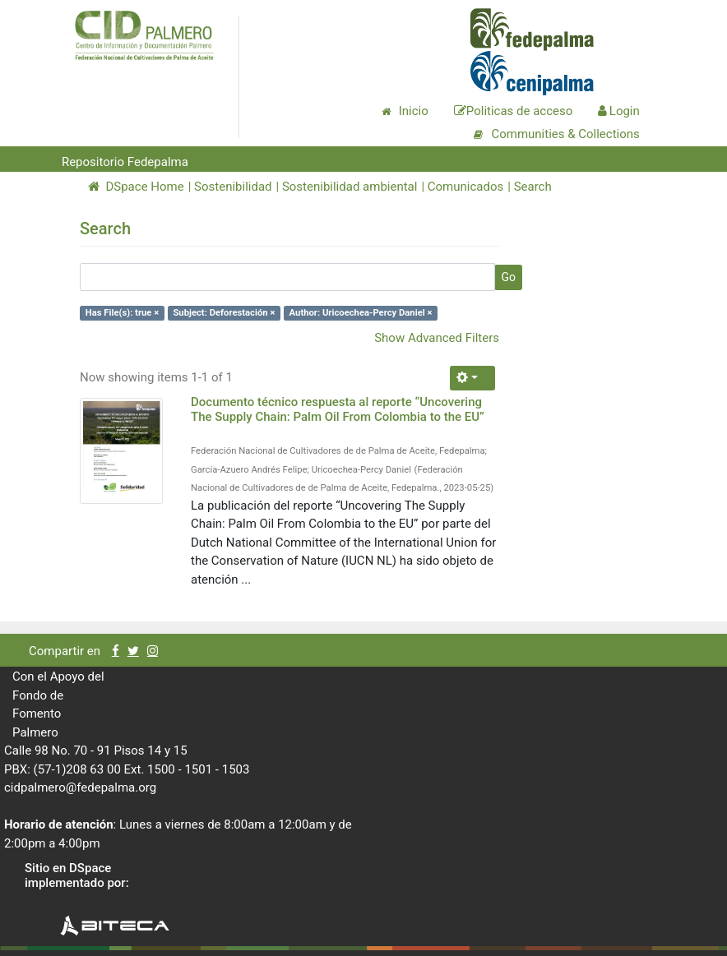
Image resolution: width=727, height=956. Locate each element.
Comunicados (465, 186)
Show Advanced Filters (436, 337)
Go (508, 277)
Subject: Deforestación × (224, 312)
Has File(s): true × (122, 312)
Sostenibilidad (232, 186)
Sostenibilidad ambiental (350, 186)
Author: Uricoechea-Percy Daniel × (361, 312)
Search (533, 186)
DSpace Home (136, 186)
